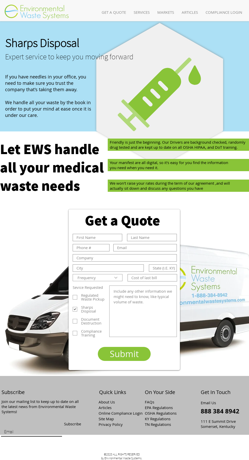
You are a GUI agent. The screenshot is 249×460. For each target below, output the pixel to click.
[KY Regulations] (163, 419)
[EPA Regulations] (163, 407)
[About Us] (117, 402)
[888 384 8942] (220, 411)
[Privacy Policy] (117, 424)
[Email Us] (210, 402)
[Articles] (117, 407)
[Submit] (124, 354)
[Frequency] (97, 277)
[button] (141, 12)
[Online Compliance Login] (121, 413)
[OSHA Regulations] (164, 413)
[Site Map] (117, 419)
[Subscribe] (72, 424)
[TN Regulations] (163, 424)
